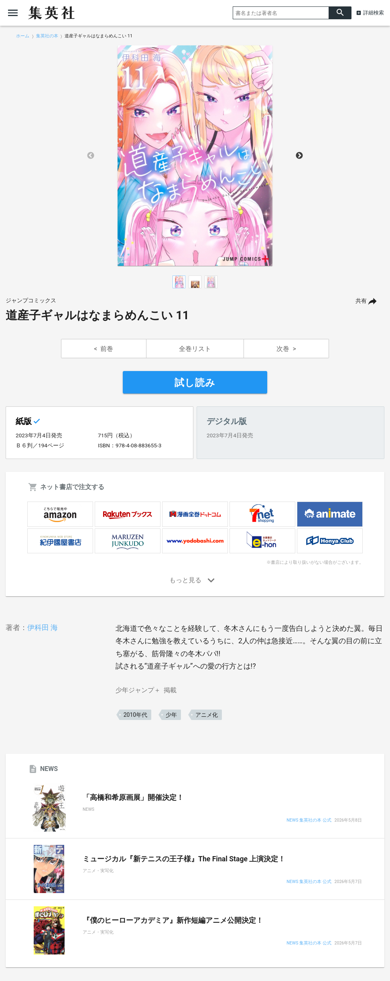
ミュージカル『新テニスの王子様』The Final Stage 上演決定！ (184, 859)
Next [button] (299, 156)
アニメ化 (206, 715)
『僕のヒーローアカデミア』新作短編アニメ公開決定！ (173, 920)
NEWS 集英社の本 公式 (308, 820)
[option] (195, 155)
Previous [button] (91, 156)
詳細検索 (373, 13)
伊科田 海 (42, 627)
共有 (361, 301)
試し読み (195, 382)
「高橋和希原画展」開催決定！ (133, 797)
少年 (171, 715)
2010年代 (135, 715)
